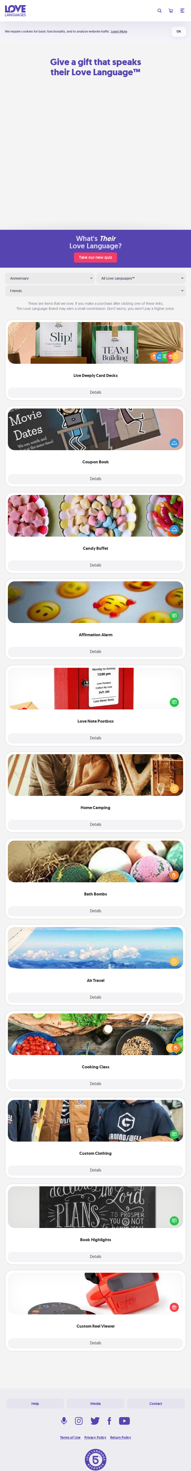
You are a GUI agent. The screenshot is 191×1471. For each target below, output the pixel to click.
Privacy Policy (95, 1437)
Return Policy (120, 1437)
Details (95, 393)
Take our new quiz (95, 257)
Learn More (119, 31)
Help (35, 1403)
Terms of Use (70, 1437)
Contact (155, 1403)
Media (95, 1403)
